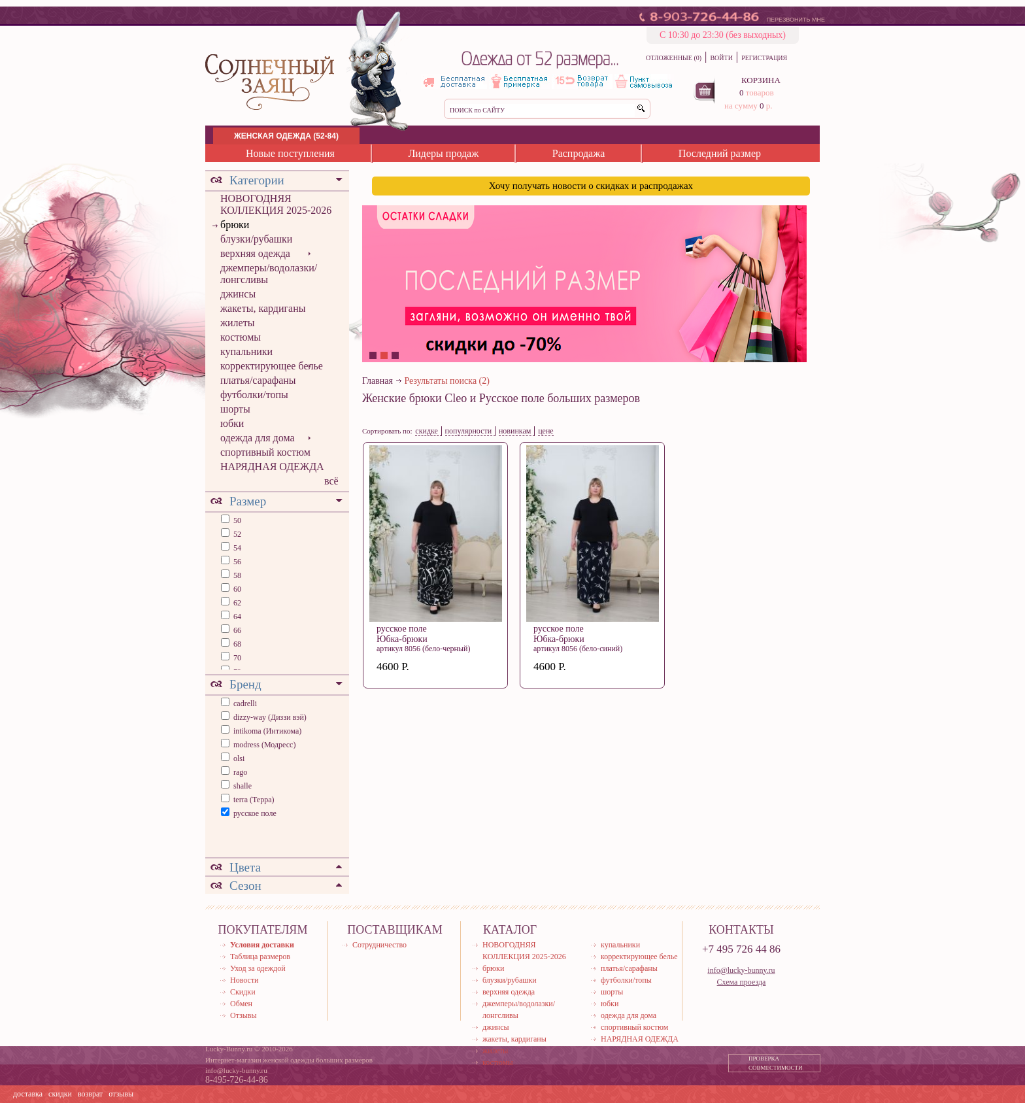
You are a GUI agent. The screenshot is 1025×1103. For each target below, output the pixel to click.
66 (236, 630)
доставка (27, 1093)
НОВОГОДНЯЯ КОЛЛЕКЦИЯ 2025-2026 (275, 204)
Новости (244, 980)
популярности (468, 430)
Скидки (243, 991)
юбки (232, 423)
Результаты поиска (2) (447, 381)
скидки (60, 1093)
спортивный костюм (265, 452)
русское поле (255, 813)
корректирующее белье (271, 365)
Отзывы (243, 1015)
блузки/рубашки (256, 239)
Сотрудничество (379, 944)
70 (236, 657)
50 (236, 520)
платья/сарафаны (258, 380)
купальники (246, 351)
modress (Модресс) (264, 744)
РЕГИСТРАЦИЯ (764, 57)
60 (236, 589)
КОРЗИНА (761, 80)
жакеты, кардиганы (262, 308)
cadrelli (245, 703)
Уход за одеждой (258, 968)
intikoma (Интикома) (267, 731)
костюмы (240, 337)
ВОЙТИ (721, 57)
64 (236, 616)
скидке (426, 430)
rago (240, 772)
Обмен (241, 1003)
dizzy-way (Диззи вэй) (270, 717)
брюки (234, 224)
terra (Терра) (254, 799)
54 (236, 547)
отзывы (121, 1093)
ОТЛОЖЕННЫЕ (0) (673, 57)
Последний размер (720, 153)
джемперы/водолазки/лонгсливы (268, 273)
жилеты (237, 322)
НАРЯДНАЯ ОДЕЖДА (272, 466)
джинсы (238, 293)
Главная (377, 381)
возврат (90, 1093)
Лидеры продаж (443, 153)
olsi (238, 758)
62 (236, 602)
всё (331, 480)
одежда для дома (257, 437)
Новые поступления (290, 153)
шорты (235, 409)
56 (236, 561)
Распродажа (578, 153)
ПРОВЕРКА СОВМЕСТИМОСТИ (775, 1063)
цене (546, 430)
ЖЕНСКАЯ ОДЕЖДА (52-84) (286, 136)
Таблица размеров (260, 956)
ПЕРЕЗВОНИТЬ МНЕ (796, 19)
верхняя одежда (255, 253)
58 (236, 575)
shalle (242, 785)
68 (236, 644)
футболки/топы (254, 394)
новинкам (515, 430)
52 (236, 534)
